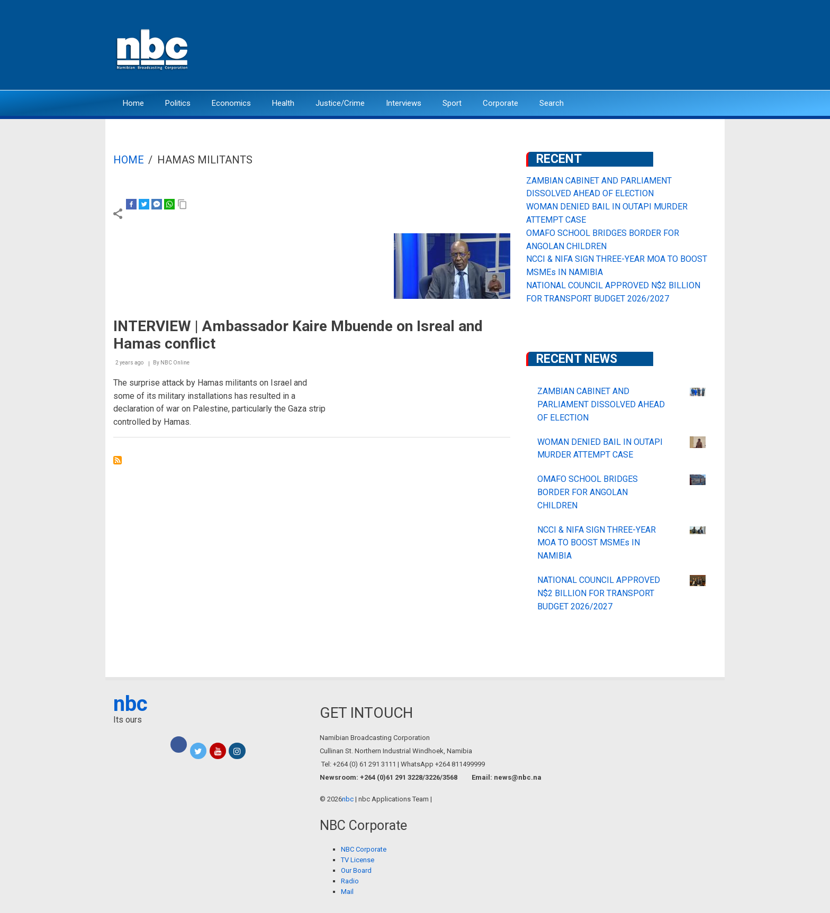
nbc (130, 703)
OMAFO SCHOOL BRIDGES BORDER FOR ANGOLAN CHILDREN (587, 492)
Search (551, 103)
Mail (347, 892)
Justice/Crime (340, 103)
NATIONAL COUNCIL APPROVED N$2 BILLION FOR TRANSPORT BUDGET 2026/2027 (598, 593)
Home (133, 103)
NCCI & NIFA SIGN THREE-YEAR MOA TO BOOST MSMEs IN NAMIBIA (596, 543)
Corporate (500, 103)
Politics (178, 103)
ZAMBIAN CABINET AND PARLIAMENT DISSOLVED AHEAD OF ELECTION (601, 404)
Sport (452, 103)
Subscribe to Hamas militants (117, 460)
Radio (350, 881)
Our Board (356, 870)
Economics (231, 103)
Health (283, 103)
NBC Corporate (363, 849)
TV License (357, 860)
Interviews (403, 103)
